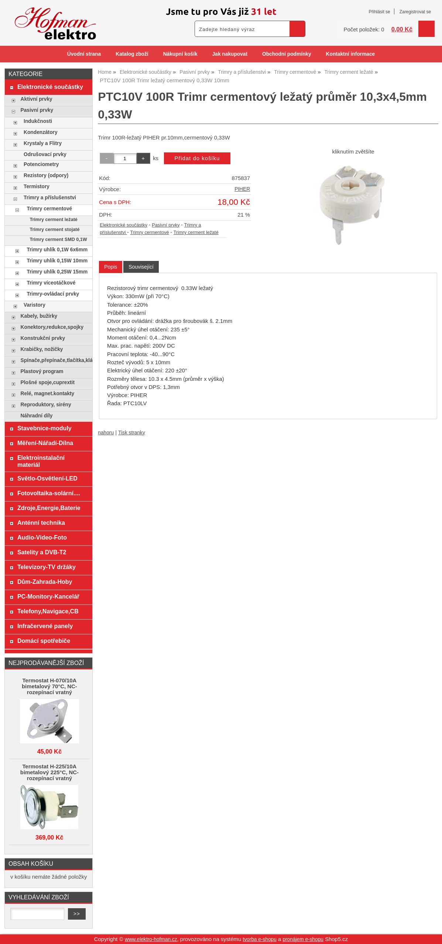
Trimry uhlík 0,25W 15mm (57, 272)
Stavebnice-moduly (44, 428)
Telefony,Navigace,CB (48, 611)
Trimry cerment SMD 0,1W (58, 239)
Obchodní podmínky (286, 54)
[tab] (110, 267)
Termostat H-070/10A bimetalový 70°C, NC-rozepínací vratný (49, 686)
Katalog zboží (132, 54)
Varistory (34, 305)
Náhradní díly (37, 415)
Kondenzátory (40, 132)
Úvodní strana (84, 54)
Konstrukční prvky (43, 338)
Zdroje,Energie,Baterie (48, 507)
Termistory (36, 186)
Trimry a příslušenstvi (50, 197)
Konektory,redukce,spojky (52, 327)
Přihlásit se (379, 11)
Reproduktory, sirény (46, 404)
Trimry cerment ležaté (196, 232)
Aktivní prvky (36, 99)
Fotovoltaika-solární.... (48, 493)
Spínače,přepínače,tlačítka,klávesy (55, 360)
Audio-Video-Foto (42, 537)
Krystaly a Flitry (43, 143)
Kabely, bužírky (39, 316)
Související (141, 267)
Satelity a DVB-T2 (41, 552)
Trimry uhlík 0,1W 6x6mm (57, 249)
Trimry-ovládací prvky (53, 294)
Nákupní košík (180, 54)
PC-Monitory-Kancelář (48, 596)
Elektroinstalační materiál (41, 461)
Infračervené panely (45, 626)
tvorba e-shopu (260, 939)
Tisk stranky (131, 432)
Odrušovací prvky (45, 154)
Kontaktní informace (350, 54)
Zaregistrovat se (415, 11)
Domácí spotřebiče (43, 640)
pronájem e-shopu (302, 939)
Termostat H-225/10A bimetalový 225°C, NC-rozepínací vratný (49, 772)
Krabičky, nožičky (42, 349)
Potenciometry (41, 164)
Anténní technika (41, 522)
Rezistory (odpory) (46, 175)
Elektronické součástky (123, 225)
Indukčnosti (38, 121)
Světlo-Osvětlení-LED (47, 478)
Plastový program (42, 371)
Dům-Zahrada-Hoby (44, 581)
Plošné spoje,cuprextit (48, 382)
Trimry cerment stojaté (54, 229)
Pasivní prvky (165, 225)
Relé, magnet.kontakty (48, 393)
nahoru (106, 432)
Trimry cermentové (149, 232)
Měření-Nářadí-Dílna (45, 443)
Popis (110, 267)
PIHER (242, 189)
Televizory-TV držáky (46, 567)
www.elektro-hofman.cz (151, 939)
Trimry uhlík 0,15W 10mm (57, 260)
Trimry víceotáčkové (51, 283)
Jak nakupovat (229, 54)
